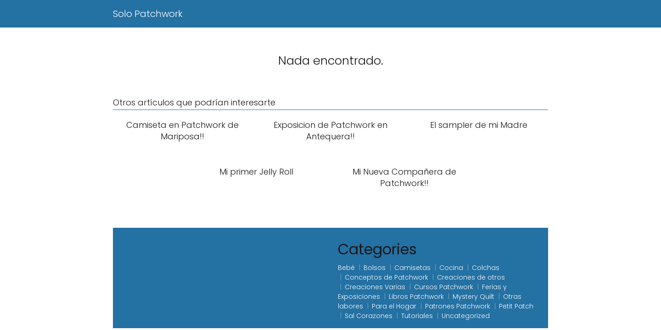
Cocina (451, 267)
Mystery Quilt (473, 296)
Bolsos (375, 267)
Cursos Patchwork (443, 287)
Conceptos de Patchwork (386, 277)
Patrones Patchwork (457, 306)
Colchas (485, 267)
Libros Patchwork (416, 296)
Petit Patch (516, 306)
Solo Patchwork (148, 13)
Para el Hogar (394, 306)
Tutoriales (417, 315)
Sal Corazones (368, 315)
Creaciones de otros (471, 277)
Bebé (346, 267)
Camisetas (412, 267)
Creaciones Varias (375, 287)
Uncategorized (466, 315)
